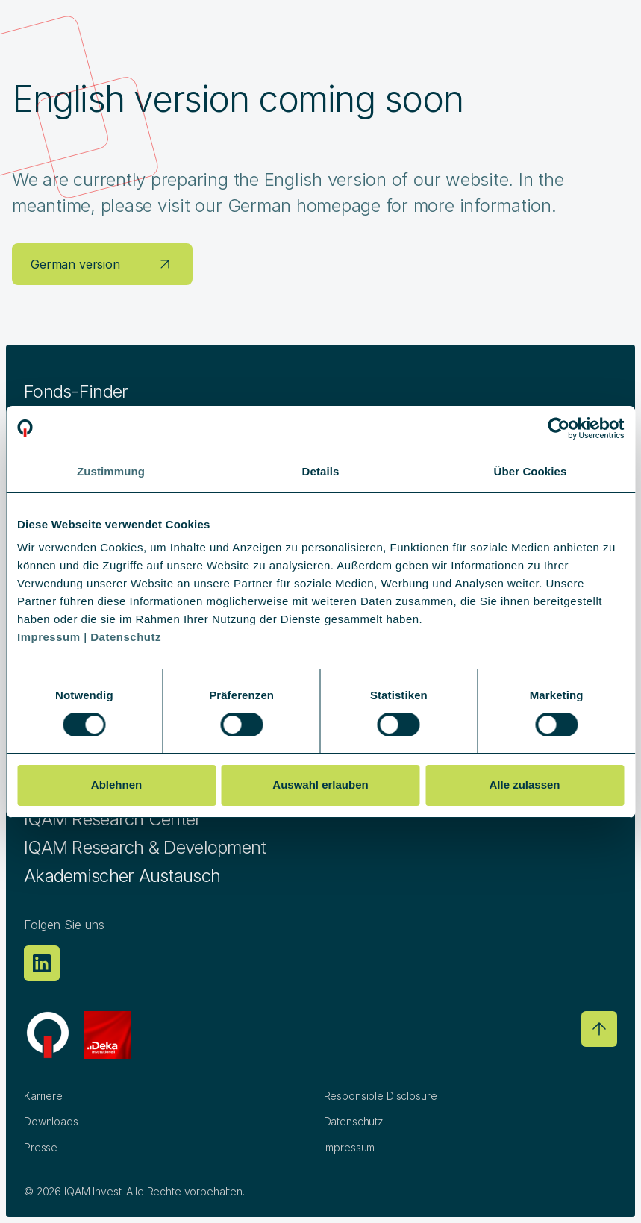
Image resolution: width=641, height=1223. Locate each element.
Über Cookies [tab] (530, 471)
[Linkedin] (42, 963)
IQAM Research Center (112, 819)
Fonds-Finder (76, 391)
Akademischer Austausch (122, 875)
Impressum (349, 1147)
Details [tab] (321, 471)
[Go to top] (599, 1029)
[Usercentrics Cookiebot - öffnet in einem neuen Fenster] (558, 428)
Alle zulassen (524, 784)
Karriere (43, 1095)
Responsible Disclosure (380, 1095)
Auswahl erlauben (320, 784)
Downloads (51, 1121)
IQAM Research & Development (145, 847)
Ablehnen (116, 784)
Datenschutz (354, 1121)
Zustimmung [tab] (111, 471)
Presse (40, 1147)
